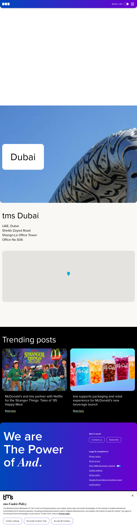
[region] (68, 509)
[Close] (133, 496)
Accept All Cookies (62, 521)
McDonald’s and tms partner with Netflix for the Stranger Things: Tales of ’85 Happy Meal (34, 397)
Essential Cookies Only (37, 521)
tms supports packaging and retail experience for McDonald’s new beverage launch (98, 397)
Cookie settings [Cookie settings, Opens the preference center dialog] (12, 521)
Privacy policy (64, 513)
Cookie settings (95, 470)
